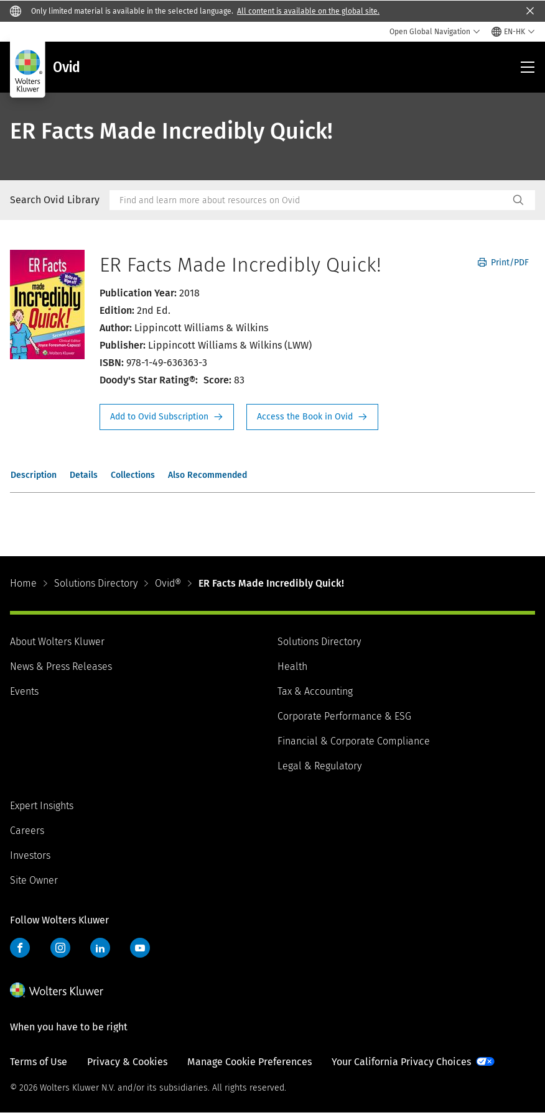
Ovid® (168, 583)
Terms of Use (38, 1062)
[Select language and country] (513, 32)
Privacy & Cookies (127, 1062)
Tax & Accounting (315, 691)
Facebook (20, 948)
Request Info (166, 417)
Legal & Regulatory (319, 766)
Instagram (60, 948)
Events (24, 691)
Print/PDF (503, 262)
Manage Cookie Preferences (249, 1062)
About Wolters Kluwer (57, 642)
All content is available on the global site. (308, 11)
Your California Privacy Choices (401, 1062)
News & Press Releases (61, 666)
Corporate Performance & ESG (344, 716)
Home (23, 583)
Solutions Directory (95, 583)
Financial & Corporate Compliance (353, 741)
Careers (27, 830)
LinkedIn (100, 948)
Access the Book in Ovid (312, 417)
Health (292, 666)
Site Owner (34, 880)
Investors (30, 855)
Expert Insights (41, 806)
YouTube (140, 948)
